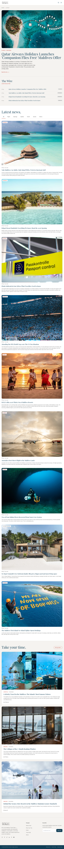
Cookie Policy (53, 847)
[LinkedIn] (9, 837)
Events (28, 116)
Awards (34, 116)
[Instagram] (2, 837)
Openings (15, 116)
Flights (8, 116)
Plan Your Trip (29, 827)
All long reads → (58, 647)
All (3, 116)
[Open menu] (61, 3)
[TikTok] (6, 837)
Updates (22, 116)
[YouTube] (13, 837)
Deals (27, 830)
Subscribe (59, 830)
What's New (28, 825)
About (27, 834)
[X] (11, 837)
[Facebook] (4, 837)
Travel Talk (28, 832)
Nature (40, 116)
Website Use (48, 847)
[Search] (58, 2)
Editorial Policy (59, 847)
